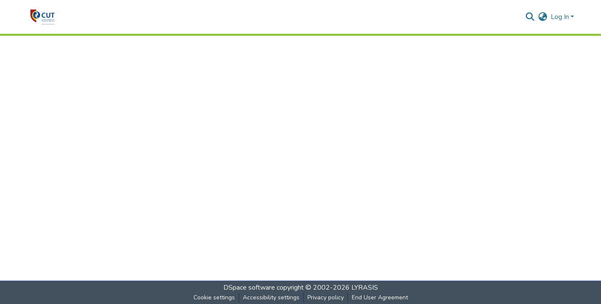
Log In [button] (561, 17)
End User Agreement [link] (380, 297)
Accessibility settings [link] (271, 297)
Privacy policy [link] (325, 297)
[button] (42, 16)
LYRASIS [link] (364, 287)
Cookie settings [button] (214, 297)
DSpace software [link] (249, 287)
